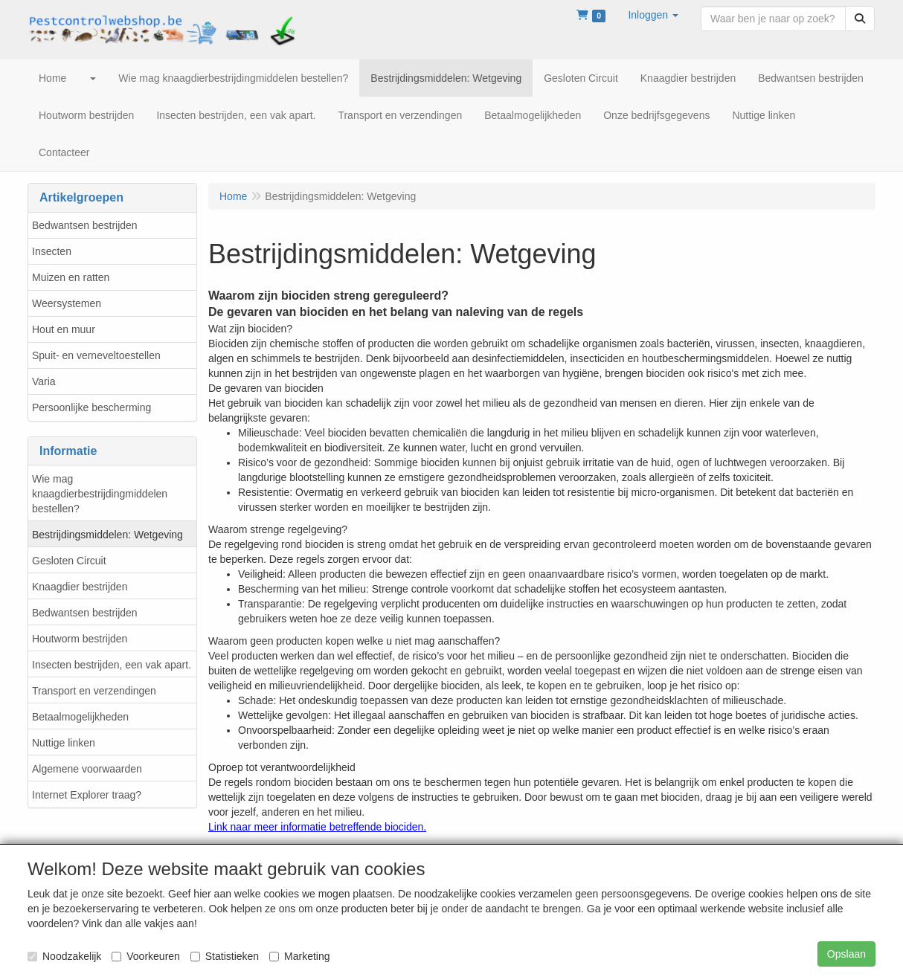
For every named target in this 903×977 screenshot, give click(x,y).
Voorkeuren (146, 956)
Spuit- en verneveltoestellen (96, 355)
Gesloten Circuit (69, 561)
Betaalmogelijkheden (80, 717)
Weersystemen (66, 303)
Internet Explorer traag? (86, 795)
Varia (44, 381)
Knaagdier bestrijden (79, 587)
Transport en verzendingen (94, 691)
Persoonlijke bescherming (91, 407)
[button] (653, 15)
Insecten (51, 251)
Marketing (299, 956)
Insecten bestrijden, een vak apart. (111, 665)
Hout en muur (63, 329)
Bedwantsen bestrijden (85, 225)
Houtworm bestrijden (79, 639)
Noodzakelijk (64, 956)
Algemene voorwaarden (87, 769)
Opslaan (846, 954)
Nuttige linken (63, 743)
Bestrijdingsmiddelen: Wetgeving (107, 535)
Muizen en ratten (70, 277)
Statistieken (224, 956)
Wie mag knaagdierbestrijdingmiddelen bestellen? (99, 494)
